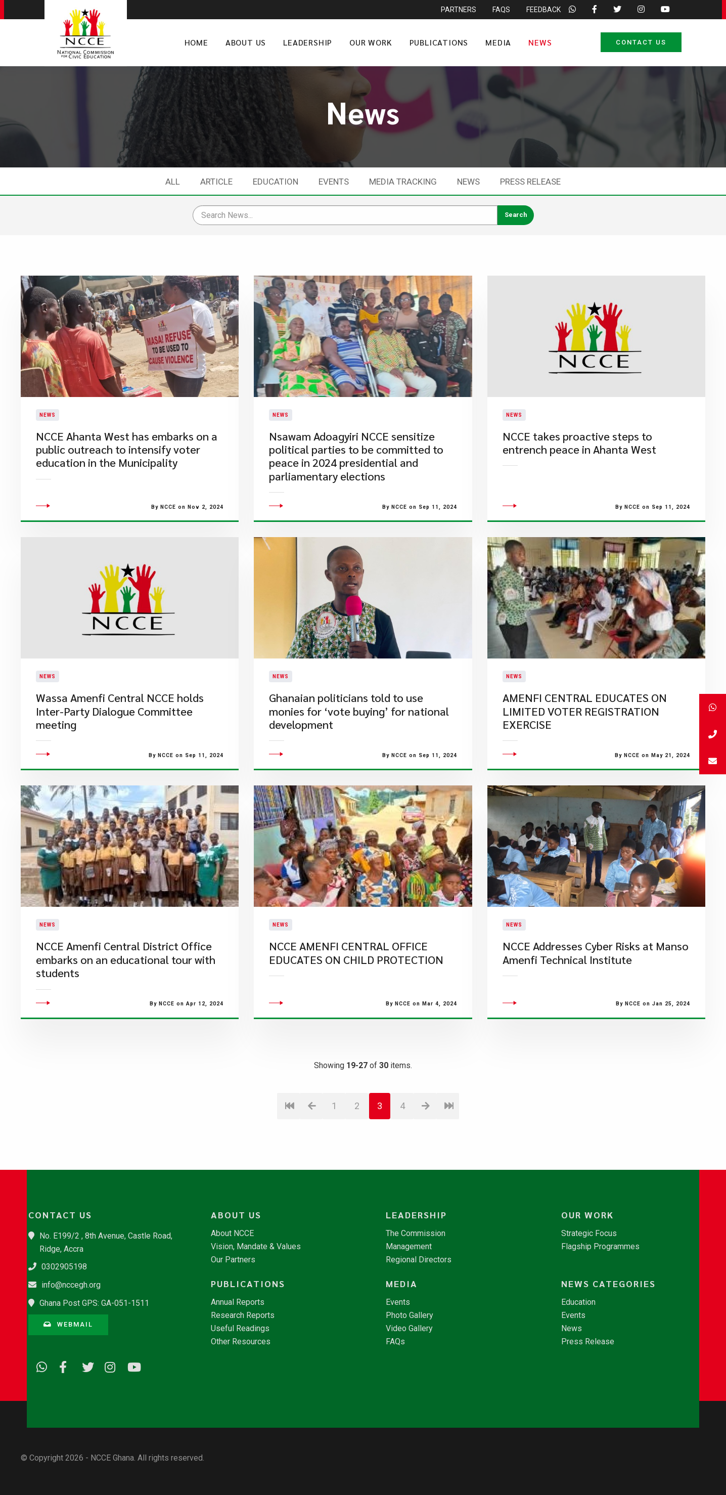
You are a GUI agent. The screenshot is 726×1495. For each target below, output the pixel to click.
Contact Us (641, 42)
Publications (439, 42)
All (172, 182)
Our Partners (233, 1260)
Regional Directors (418, 1260)
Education (275, 182)
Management (409, 1247)
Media (498, 42)
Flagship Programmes (600, 1247)
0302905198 (64, 1266)
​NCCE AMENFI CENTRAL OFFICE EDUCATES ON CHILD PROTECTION (356, 1008)
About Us (245, 42)
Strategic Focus (589, 1233)
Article (216, 182)
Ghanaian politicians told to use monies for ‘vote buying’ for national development (359, 766)
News (540, 42)
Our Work (370, 42)
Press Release (530, 182)
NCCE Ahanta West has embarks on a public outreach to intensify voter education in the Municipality (126, 477)
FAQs (395, 1342)
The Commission (415, 1233)
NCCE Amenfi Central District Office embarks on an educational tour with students (125, 1015)
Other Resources (240, 1342)
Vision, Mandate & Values (256, 1247)
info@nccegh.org (71, 1285)
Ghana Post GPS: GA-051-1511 (94, 1303)
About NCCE (232, 1233)
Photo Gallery (409, 1315)
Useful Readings (240, 1329)
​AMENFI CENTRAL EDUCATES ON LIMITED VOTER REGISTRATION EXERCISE (585, 766)
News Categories (608, 1283)
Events (334, 182)
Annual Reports (237, 1302)
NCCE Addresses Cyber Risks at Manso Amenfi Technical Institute (596, 1008)
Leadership (307, 42)
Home (196, 42)
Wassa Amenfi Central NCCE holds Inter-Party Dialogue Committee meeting (120, 766)
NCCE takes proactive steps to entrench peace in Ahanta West (579, 470)
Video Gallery (409, 1329)
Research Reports (243, 1315)
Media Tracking (403, 182)
